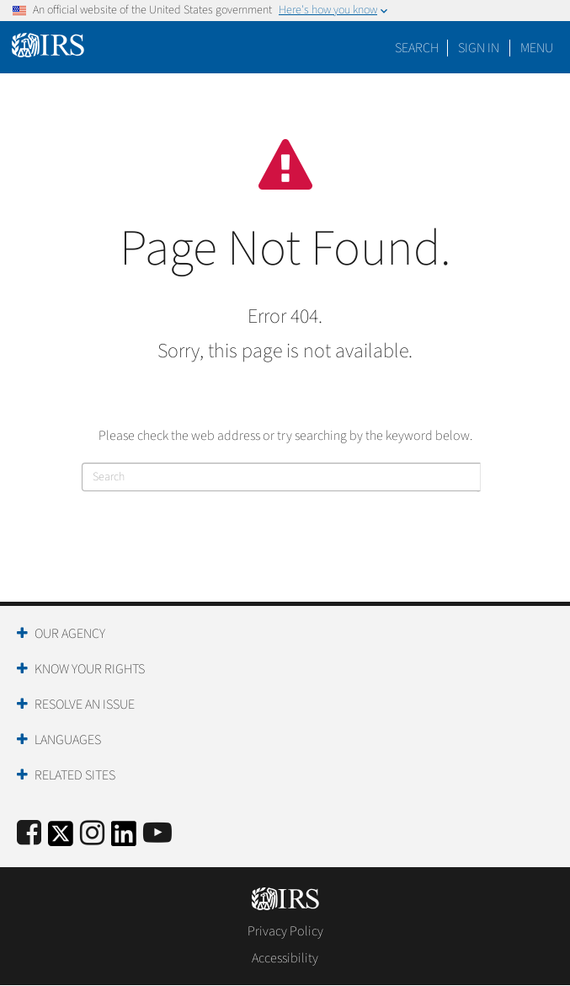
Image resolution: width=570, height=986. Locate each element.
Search (417, 48)
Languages (68, 740)
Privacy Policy (285, 931)
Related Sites (75, 775)
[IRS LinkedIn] (123, 839)
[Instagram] (92, 834)
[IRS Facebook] (29, 834)
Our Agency (70, 633)
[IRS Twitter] (60, 839)
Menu (536, 48)
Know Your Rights (90, 669)
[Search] (281, 477)
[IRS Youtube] (157, 834)
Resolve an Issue (85, 704)
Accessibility (285, 958)
